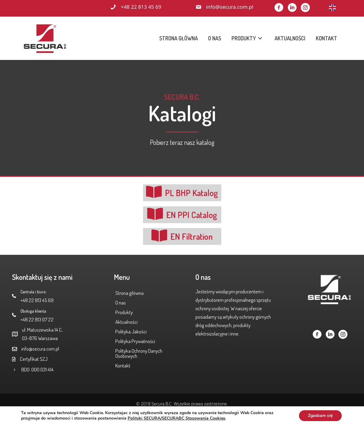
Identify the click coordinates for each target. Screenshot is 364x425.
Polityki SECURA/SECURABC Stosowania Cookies (176, 418)
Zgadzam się (320, 415)
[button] (278, 7)
